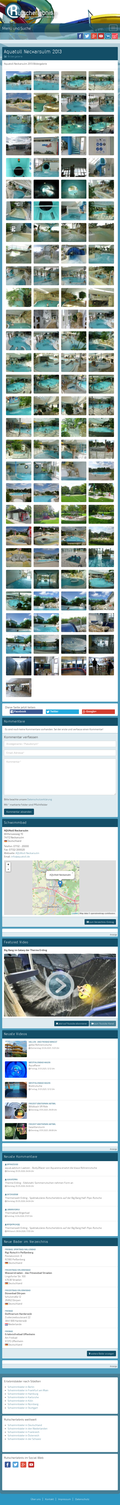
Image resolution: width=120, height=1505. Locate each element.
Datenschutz (82, 1499)
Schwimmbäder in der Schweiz (24, 1438)
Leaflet (75, 913)
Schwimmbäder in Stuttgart (23, 1407)
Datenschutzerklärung (39, 799)
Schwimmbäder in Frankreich (23, 1432)
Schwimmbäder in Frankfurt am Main (28, 1390)
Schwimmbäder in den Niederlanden (27, 1428)
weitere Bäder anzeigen (101, 1353)
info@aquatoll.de (20, 856)
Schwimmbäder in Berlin (21, 1386)
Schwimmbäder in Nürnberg (23, 1404)
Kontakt (49, 1499)
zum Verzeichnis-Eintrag (100, 922)
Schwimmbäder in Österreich (23, 1435)
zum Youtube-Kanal (103, 1023)
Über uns (36, 1499)
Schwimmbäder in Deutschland (25, 1425)
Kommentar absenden (19, 811)
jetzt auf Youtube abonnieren (71, 1023)
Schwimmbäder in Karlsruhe (23, 1397)
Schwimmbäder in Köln (20, 1400)
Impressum (64, 1499)
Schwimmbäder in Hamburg (23, 1393)
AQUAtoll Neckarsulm (27, 853)
